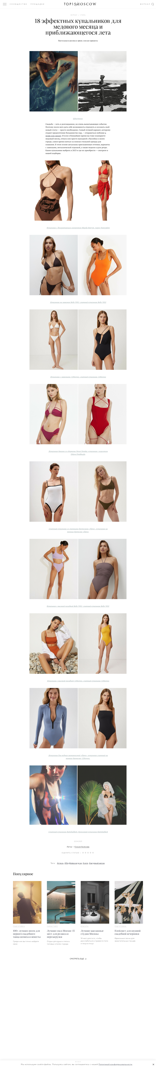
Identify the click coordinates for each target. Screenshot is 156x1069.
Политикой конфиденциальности (115, 1064)
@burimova (78, 118)
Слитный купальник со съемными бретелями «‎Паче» (72, 528)
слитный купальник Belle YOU (93, 302)
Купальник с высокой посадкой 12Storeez (64, 681)
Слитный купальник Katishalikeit (63, 831)
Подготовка (19, 926)
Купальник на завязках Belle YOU (64, 302)
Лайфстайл (52, 926)
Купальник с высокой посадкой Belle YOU (64, 606)
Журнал (145, 4)
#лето (85, 863)
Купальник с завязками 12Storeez (64, 377)
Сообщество (18, 4)
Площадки (38, 4)
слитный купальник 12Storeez (93, 377)
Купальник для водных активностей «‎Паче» (68, 755)
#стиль (60, 863)
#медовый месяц (97, 863)
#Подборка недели (73, 863)
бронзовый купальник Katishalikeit (93, 831)
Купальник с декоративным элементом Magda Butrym (70, 227)
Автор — (78, 847)
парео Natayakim (102, 227)
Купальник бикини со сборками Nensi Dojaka (68, 451)
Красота (85, 926)
